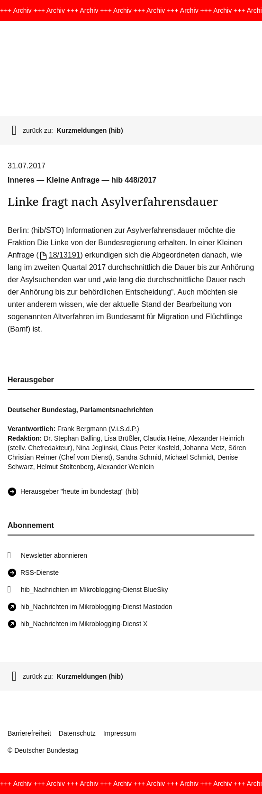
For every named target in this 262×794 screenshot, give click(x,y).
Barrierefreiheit (29, 733)
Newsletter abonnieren (54, 555)
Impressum (119, 733)
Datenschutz (77, 733)
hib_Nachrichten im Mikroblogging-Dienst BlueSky (94, 589)
